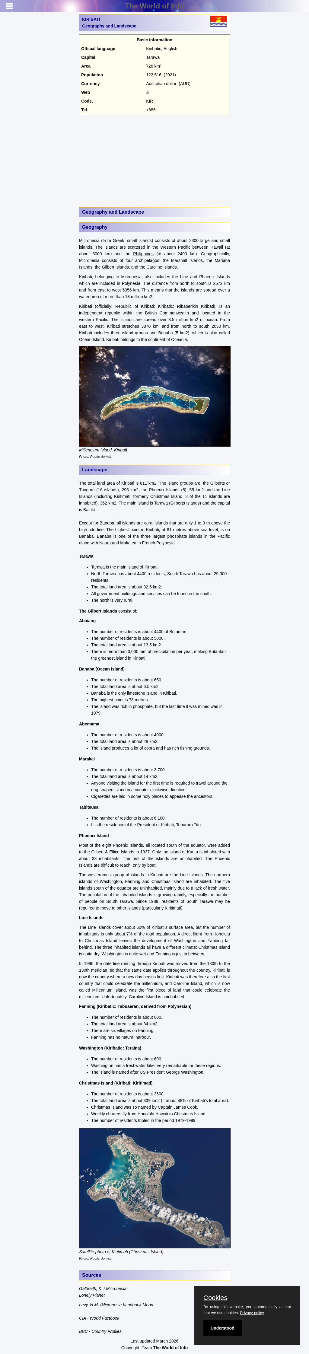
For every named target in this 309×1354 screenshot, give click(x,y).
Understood (222, 1328)
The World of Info (154, 6)
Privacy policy (252, 1313)
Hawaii (216, 247)
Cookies (215, 1298)
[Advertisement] (154, 160)
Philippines (143, 253)
